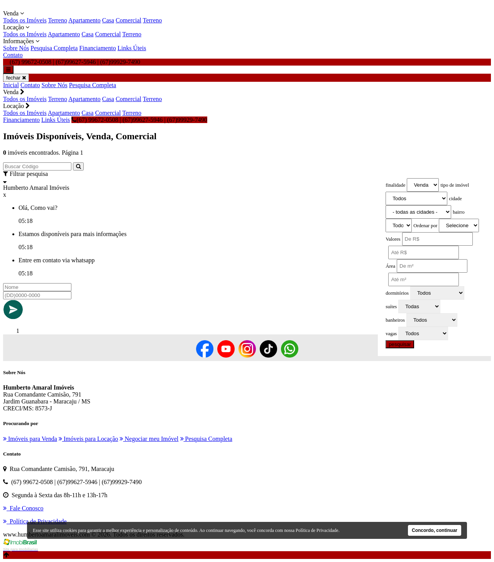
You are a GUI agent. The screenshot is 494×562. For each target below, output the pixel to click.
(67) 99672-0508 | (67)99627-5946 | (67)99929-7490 (139, 119)
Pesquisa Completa (54, 48)
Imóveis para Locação (88, 438)
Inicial (11, 85)
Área (390, 266)
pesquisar (400, 344)
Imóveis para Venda (30, 438)
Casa (108, 20)
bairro (459, 212)
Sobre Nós (16, 48)
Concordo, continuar (434, 530)
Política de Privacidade (317, 530)
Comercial (129, 20)
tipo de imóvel (454, 185)
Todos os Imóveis (25, 20)
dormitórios (397, 293)
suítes (391, 306)
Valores (393, 239)
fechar (16, 78)
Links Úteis (131, 48)
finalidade (395, 185)
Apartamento (84, 20)
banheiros (395, 320)
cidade (455, 198)
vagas (391, 333)
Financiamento (97, 48)
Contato (13, 55)
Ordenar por (425, 225)
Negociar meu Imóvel (149, 438)
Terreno (57, 20)
